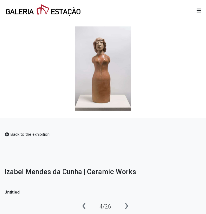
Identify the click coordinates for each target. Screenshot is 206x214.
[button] (199, 11)
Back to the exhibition (27, 134)
